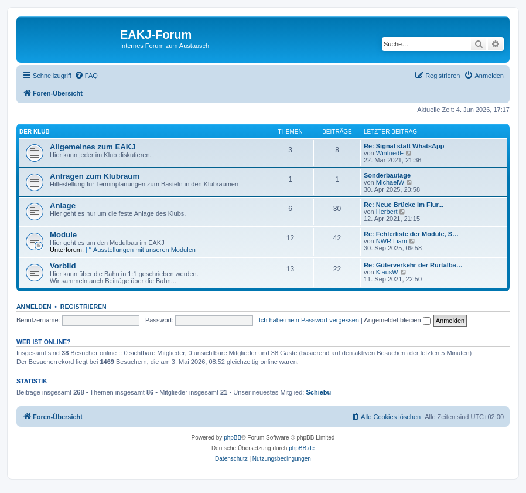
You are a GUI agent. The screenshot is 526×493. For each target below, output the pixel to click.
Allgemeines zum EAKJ (93, 146)
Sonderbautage (387, 175)
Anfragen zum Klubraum (94, 176)
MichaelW (390, 182)
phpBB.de (302, 448)
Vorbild (63, 265)
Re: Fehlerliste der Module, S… (411, 233)
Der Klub (34, 131)
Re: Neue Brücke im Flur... (403, 204)
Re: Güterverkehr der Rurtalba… (413, 264)
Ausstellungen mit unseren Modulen (141, 249)
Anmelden (34, 306)
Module (63, 234)
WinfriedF (390, 153)
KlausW (387, 272)
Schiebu (318, 392)
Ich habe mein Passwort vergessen (309, 320)
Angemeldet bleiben (397, 320)
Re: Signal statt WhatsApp (404, 145)
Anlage (63, 205)
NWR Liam (391, 240)
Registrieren (83, 306)
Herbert (387, 211)
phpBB (232, 437)
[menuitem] (86, 76)
